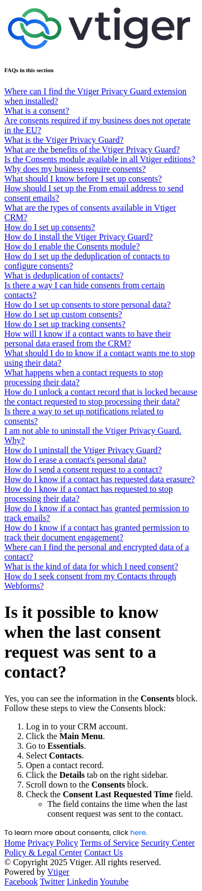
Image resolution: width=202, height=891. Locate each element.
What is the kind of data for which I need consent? (91, 566)
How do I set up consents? (49, 227)
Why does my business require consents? (75, 168)
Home (14, 842)
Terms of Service (109, 842)
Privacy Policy (52, 842)
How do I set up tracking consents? (65, 324)
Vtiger (58, 871)
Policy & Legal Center (43, 852)
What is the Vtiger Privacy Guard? (63, 139)
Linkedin (82, 881)
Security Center (168, 842)
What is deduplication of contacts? (63, 275)
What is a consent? (36, 110)
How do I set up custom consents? (63, 314)
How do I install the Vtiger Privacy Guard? (78, 236)
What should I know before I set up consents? (83, 178)
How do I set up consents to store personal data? (87, 304)
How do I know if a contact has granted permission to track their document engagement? (96, 532)
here (138, 832)
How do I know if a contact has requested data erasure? (99, 479)
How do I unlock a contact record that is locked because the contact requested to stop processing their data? (100, 396)
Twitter (52, 881)
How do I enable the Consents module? (72, 246)
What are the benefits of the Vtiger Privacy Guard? (92, 149)
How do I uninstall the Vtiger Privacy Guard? (83, 450)
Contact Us (103, 852)
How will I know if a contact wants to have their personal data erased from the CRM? (87, 338)
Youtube (114, 881)
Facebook (21, 881)
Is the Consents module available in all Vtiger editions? (99, 159)
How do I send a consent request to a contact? (83, 469)
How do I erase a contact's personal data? (75, 459)
